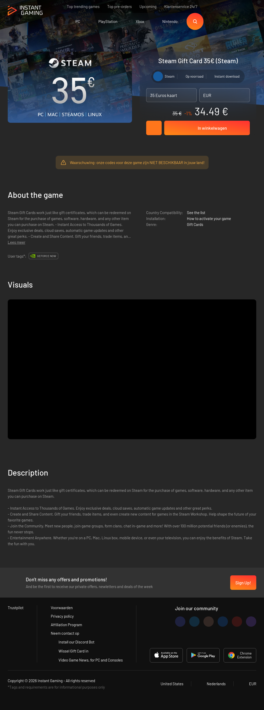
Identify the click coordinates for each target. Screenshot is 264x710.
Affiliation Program (66, 624)
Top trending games (83, 6)
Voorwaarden (62, 607)
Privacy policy (62, 616)
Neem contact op (65, 633)
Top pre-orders (119, 6)
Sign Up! (243, 582)
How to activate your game (209, 218)
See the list (196, 212)
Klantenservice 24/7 (180, 6)
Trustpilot (15, 607)
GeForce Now (46, 256)
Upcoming (147, 6)
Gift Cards (195, 224)
